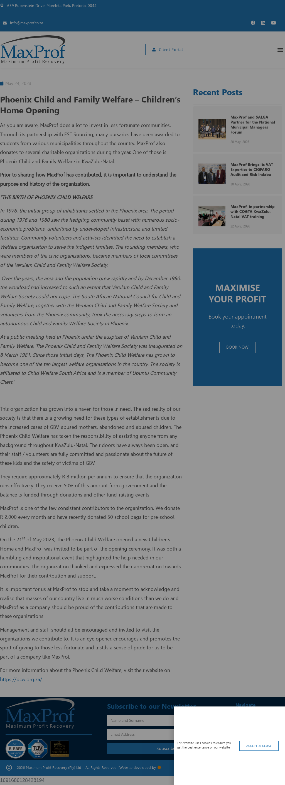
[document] (142, 392)
